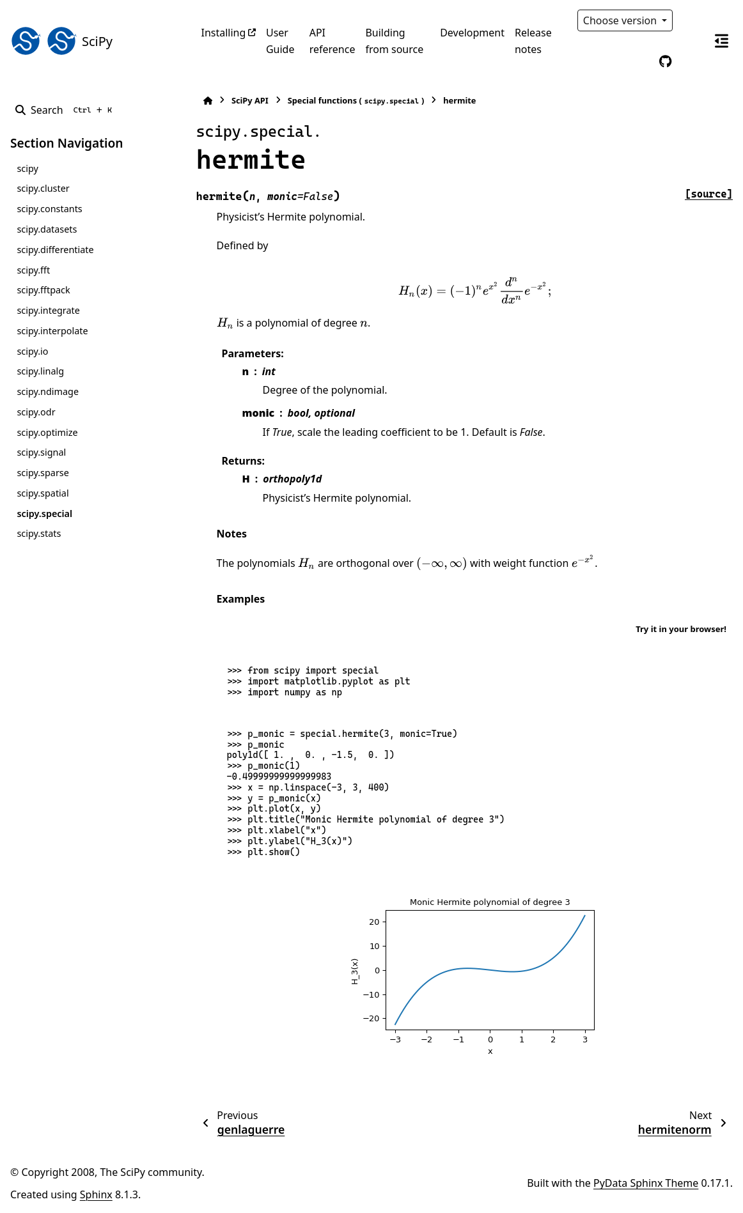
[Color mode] (692, 20)
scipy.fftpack (43, 290)
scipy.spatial (42, 493)
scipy (27, 168)
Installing (223, 33)
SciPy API (250, 100)
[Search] (66, 110)
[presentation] (474, 290)
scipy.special (44, 513)
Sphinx (96, 1194)
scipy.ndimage (48, 391)
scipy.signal (41, 452)
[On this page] (721, 41)
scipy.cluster (43, 188)
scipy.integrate (48, 310)
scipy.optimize (47, 432)
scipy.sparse (42, 473)
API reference (332, 41)
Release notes (533, 41)
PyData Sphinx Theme (645, 1183)
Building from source (394, 41)
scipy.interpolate (52, 331)
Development (472, 33)
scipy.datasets (47, 229)
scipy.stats (39, 533)
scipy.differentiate (55, 249)
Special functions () (356, 101)
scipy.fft (33, 270)
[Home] (207, 100)
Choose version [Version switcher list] (621, 20)
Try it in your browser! (681, 629)
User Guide (280, 41)
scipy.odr (36, 412)
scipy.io (32, 351)
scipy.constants (49, 209)
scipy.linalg (40, 371)
